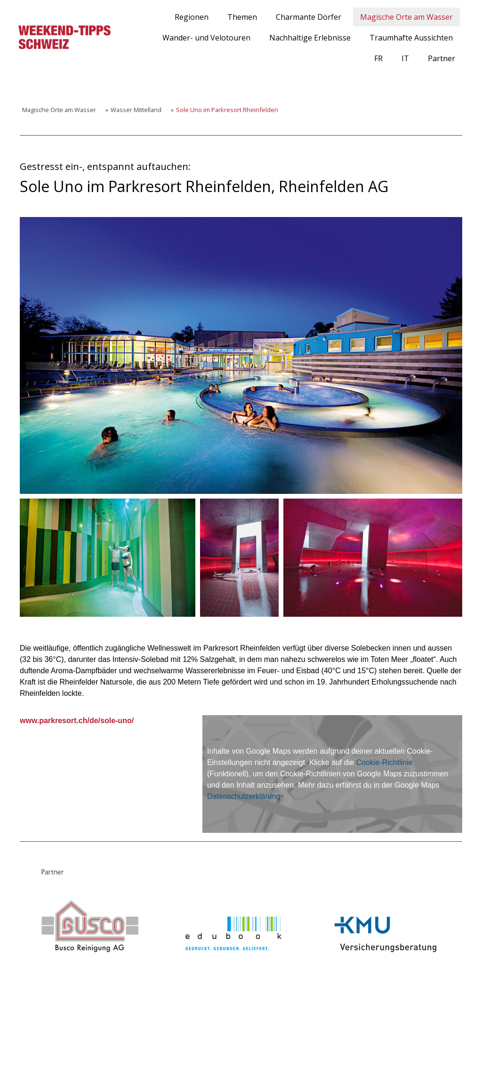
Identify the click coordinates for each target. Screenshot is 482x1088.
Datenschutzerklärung (244, 796)
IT (405, 58)
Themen (242, 17)
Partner (441, 58)
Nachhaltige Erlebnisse (310, 37)
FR (378, 58)
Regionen (192, 17)
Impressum (28, 1065)
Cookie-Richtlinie (384, 762)
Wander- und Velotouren (206, 37)
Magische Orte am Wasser (406, 17)
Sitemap (114, 1065)
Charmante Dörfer (308, 17)
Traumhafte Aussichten (411, 37)
